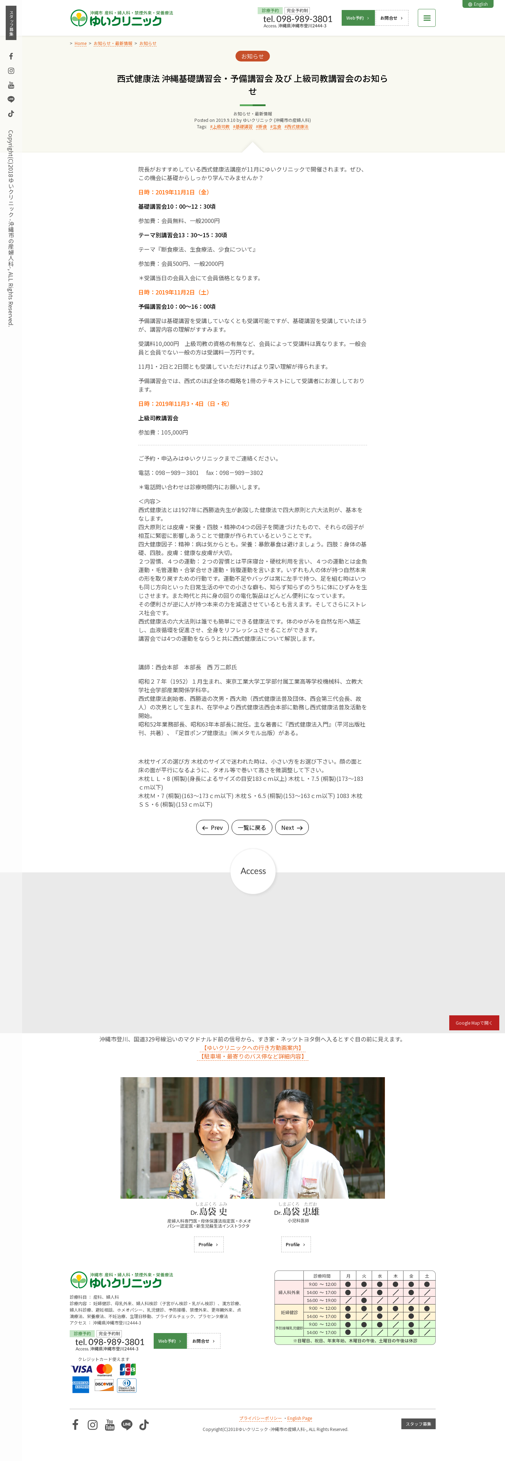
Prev (212, 827)
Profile (209, 1244)
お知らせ (252, 56)
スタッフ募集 (11, 23)
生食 (277, 126)
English (478, 4)
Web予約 (358, 18)
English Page (299, 1418)
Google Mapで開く (474, 1023)
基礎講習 (244, 126)
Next (292, 827)
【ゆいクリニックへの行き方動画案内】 (252, 1047)
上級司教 (221, 126)
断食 (262, 126)
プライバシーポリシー (260, 1418)
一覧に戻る (252, 827)
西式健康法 (297, 126)
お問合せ (392, 18)
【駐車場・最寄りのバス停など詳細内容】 (252, 1056)
